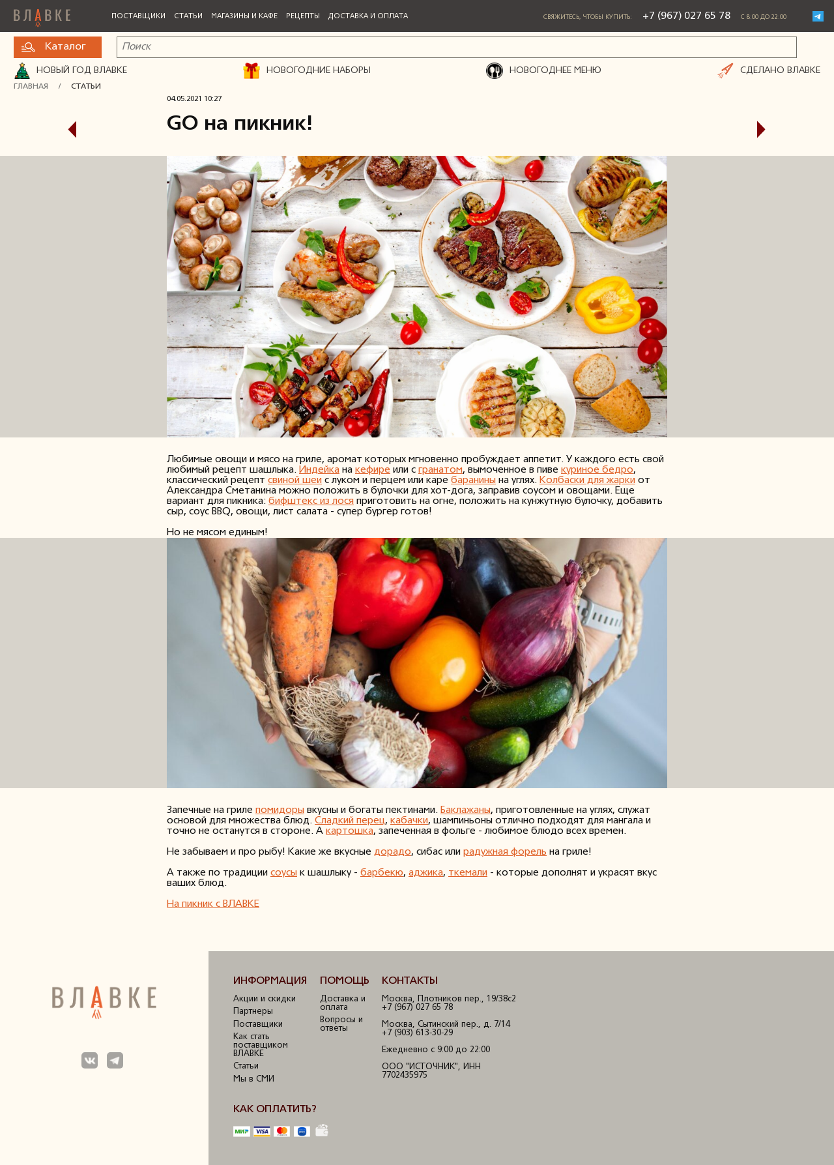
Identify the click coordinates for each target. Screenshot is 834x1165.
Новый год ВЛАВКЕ (70, 71)
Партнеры (253, 1011)
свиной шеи (295, 480)
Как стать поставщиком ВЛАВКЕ (260, 1045)
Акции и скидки (264, 999)
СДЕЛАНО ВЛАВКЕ (768, 71)
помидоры (279, 810)
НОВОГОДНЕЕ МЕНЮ (543, 71)
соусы (283, 873)
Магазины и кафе (244, 16)
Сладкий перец (350, 821)
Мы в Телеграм (115, 1060)
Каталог (53, 47)
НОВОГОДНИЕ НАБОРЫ (306, 71)
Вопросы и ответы (341, 1024)
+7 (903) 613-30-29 (417, 1033)
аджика (426, 873)
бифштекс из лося (311, 501)
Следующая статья (770, 129)
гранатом (440, 470)
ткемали (467, 873)
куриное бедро (597, 470)
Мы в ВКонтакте (89, 1060)
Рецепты (303, 16)
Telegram (818, 16)
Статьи (188, 16)
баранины (473, 480)
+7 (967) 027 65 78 (686, 16)
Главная (31, 87)
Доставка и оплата (368, 16)
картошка (349, 831)
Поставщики (138, 16)
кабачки (409, 821)
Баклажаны (465, 810)
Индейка (319, 470)
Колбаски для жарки (587, 480)
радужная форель (505, 852)
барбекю (381, 873)
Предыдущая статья (63, 129)
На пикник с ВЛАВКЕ (213, 904)
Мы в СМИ (253, 1079)
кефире (372, 470)
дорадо (392, 852)
